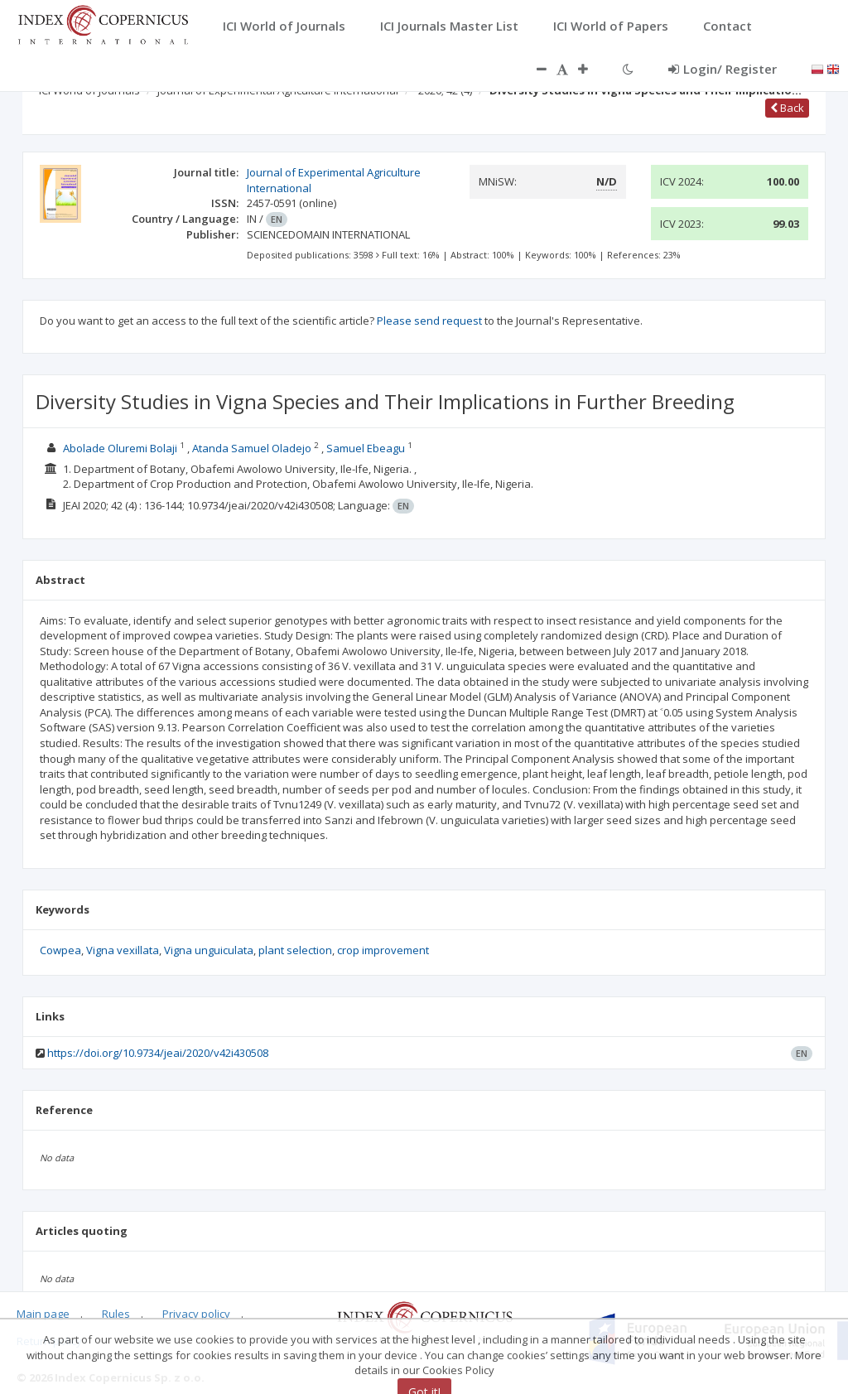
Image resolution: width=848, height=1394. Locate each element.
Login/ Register (722, 68)
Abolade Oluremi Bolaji (120, 448)
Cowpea (60, 950)
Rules (116, 1313)
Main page (43, 1313)
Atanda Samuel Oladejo (251, 448)
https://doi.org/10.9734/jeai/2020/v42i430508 (157, 1052)
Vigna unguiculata (208, 950)
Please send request (429, 320)
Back (787, 107)
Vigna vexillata (122, 950)
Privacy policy (196, 1313)
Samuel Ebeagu (365, 448)
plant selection (295, 950)
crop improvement (383, 950)
